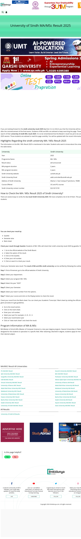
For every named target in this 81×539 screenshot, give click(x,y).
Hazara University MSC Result (10, 397)
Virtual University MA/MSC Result (11, 382)
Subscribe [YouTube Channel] (34, 496)
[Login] (6, 12)
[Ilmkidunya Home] (6, 5)
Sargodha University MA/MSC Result (12, 377)
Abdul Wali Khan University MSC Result (13, 388)
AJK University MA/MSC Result (10, 374)
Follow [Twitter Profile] (56, 496)
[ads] (12, 432)
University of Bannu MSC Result (11, 385)
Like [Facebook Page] (12, 496)
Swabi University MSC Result (10, 403)
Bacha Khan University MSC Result (11, 400)
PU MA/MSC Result (7, 371)
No (15, 457)
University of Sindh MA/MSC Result (12, 405)
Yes (7, 457)
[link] (20, 2)
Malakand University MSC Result (11, 391)
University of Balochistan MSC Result (12, 394)
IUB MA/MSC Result (7, 380)
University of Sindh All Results (10, 414)
